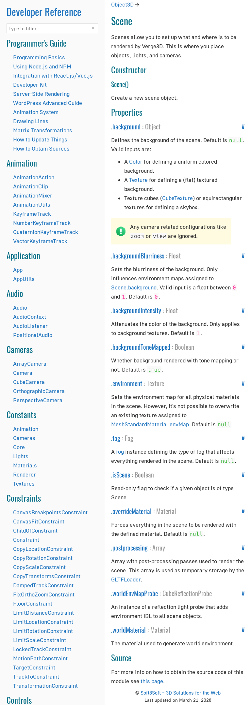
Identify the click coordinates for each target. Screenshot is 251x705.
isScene (121, 474)
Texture (138, 179)
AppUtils (24, 278)
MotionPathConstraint (40, 658)
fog (116, 438)
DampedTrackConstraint (43, 585)
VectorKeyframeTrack (40, 241)
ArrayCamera (29, 363)
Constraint (26, 539)
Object (152, 126)
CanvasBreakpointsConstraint (50, 512)
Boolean (184, 347)
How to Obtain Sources (41, 148)
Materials (25, 465)
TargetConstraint (34, 667)
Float (175, 255)
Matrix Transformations (42, 130)
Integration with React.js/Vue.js (53, 75)
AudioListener (30, 325)
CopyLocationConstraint (43, 548)
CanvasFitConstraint (38, 521)
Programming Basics (39, 57)
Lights (20, 456)
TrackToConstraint (36, 676)
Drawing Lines (30, 121)
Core (19, 447)
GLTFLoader (126, 579)
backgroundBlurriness (138, 255)
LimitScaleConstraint (39, 640)
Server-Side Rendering (41, 93)
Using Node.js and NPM (42, 66)
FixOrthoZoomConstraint (44, 594)
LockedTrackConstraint (42, 649)
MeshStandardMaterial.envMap (150, 424)
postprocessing (130, 547)
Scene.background (134, 287)
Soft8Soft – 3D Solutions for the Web (181, 693)
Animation (25, 428)
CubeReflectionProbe (187, 593)
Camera (22, 372)
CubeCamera (29, 381)
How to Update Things (40, 139)
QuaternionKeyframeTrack (45, 231)
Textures (24, 483)
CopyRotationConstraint (43, 557)
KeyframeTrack (32, 213)
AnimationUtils (31, 204)
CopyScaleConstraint (39, 567)
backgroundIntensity (136, 310)
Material (166, 511)
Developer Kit (30, 84)
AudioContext (29, 316)
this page (152, 681)
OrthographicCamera (39, 391)
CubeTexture (177, 198)
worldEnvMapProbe (135, 593)
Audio (20, 307)
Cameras (24, 437)
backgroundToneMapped (141, 347)
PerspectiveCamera (37, 400)
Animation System (36, 112)
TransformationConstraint (45, 685)
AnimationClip (30, 186)
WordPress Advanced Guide (47, 102)
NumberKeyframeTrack (42, 222)
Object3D (122, 4)
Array (158, 547)
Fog (129, 438)
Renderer (24, 474)
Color (135, 161)
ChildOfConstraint (35, 530)
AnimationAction (33, 177)
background (126, 126)
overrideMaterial (132, 511)
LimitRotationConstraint (43, 630)
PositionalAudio (32, 334)
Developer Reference (44, 11)
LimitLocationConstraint (43, 621)
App (18, 269)
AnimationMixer (32, 195)
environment (127, 383)
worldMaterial (129, 630)
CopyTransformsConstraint (46, 576)
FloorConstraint (32, 603)
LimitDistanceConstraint (43, 612)
